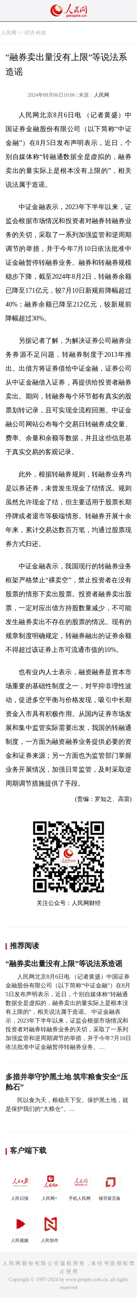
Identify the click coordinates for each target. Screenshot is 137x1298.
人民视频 (20, 1227)
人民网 (8, 33)
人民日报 (20, 1185)
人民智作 (50, 1227)
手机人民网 (80, 1185)
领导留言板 (110, 1185)
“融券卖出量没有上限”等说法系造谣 (63, 964)
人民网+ (50, 1185)
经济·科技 (35, 33)
